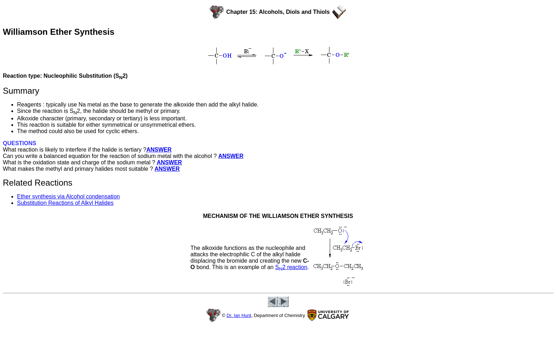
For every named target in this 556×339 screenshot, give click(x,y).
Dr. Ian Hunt (239, 315)
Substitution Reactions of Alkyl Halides (65, 203)
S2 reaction (291, 267)
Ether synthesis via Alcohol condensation (68, 196)
